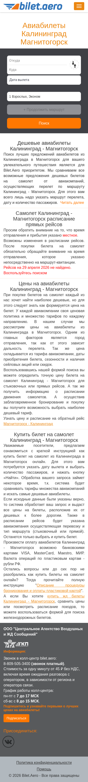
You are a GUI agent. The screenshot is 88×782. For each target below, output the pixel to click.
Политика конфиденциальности (44, 763)
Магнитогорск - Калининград (28, 424)
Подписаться (16, 718)
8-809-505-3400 (17, 664)
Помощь (44, 769)
